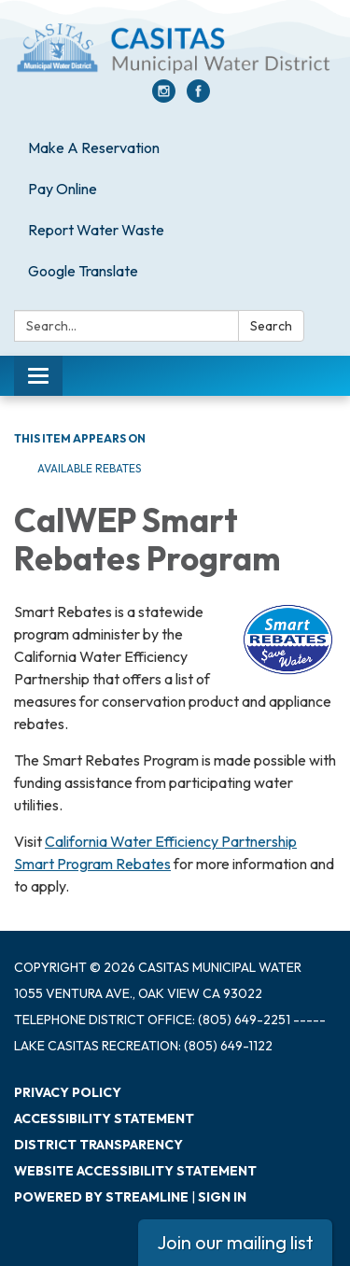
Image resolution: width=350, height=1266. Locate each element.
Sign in (222, 1197)
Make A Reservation (94, 147)
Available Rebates (89, 468)
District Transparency (98, 1144)
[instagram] (163, 97)
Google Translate (83, 270)
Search (271, 325)
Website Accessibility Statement (135, 1170)
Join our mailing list (235, 1242)
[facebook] (198, 97)
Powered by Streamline (101, 1197)
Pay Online (62, 188)
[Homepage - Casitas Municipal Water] (175, 49)
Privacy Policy (67, 1092)
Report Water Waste (96, 229)
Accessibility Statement (104, 1118)
